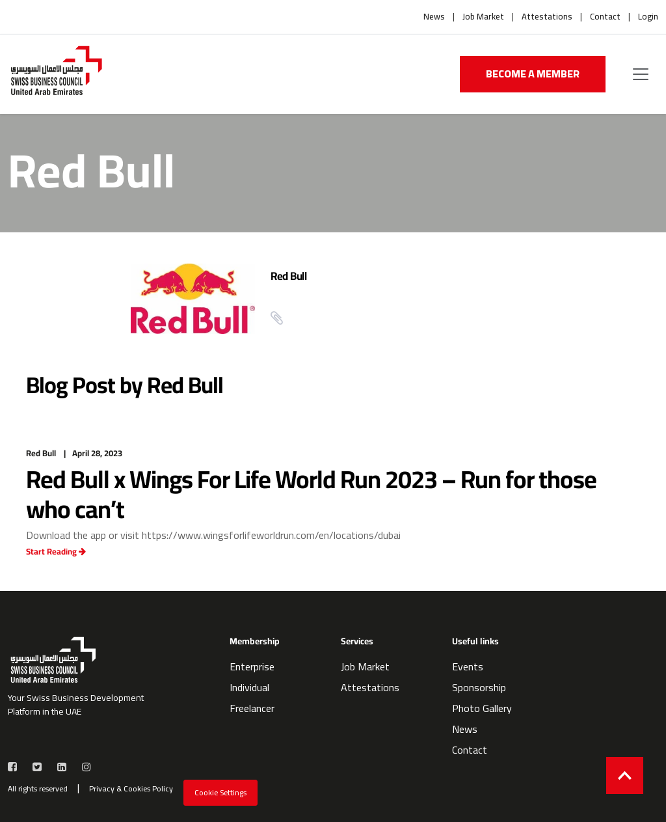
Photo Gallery (482, 708)
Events (467, 666)
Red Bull (288, 276)
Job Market (483, 16)
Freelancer (252, 708)
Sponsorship (479, 687)
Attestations (547, 16)
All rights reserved (38, 789)
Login (648, 16)
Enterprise (252, 666)
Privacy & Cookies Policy (131, 789)
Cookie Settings (220, 792)
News (434, 16)
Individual (249, 687)
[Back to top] (624, 775)
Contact (605, 16)
